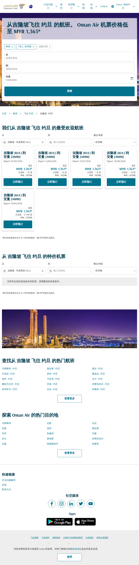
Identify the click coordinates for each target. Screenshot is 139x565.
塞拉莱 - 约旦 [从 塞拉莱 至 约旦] (53, 369)
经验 (94, 6)
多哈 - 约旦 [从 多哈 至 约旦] (52, 374)
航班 (15, 114)
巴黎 (94, 433)
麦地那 (50, 439)
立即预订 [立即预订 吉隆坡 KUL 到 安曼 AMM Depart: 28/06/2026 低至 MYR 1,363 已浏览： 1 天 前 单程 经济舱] (121, 182)
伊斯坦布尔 (97, 439)
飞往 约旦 (28, 114)
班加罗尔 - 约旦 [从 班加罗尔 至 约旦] (9, 389)
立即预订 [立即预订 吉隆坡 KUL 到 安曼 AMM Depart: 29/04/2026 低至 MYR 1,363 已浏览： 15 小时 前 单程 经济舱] (18, 224)
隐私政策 (74, 549)
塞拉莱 (95, 428)
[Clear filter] (42, 142)
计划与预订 (51, 6)
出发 (8, 77)
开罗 (4, 433)
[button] (26, 46)
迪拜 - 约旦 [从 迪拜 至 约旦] (7, 379)
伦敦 (49, 423)
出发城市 (90, 538)
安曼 (4, 428)
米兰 (4, 439)
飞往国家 (35, 538)
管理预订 (74, 6)
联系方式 (6, 489)
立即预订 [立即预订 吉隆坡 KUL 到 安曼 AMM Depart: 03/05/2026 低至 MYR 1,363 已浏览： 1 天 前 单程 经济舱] (18, 182)
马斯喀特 (6, 423)
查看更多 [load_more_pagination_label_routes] (69, 398)
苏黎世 (95, 444)
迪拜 (49, 428)
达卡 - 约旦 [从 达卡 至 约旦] (97, 379)
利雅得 (50, 433)
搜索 (69, 91)
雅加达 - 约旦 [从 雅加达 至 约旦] (98, 374)
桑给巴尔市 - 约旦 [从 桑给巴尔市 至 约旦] (10, 384)
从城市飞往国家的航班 (73, 538)
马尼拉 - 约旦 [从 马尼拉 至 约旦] (8, 374)
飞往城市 (45, 538)
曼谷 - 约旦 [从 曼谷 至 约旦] (97, 369)
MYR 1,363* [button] (27, 32)
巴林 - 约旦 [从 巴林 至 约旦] (52, 384)
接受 (69, 557)
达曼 (4, 444)
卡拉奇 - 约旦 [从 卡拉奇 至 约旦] (53, 379)
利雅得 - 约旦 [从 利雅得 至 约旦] (98, 389)
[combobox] (24, 142)
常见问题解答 (9, 480)
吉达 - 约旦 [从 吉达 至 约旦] (52, 389)
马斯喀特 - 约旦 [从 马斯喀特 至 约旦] (9, 369)
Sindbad (103, 6)
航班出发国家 (102, 538)
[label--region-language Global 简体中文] (123, 6)
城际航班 (56, 538)
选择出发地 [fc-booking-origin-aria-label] (11, 58)
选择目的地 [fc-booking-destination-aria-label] (11, 69)
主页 (4, 114)
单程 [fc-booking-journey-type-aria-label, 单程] (8, 47)
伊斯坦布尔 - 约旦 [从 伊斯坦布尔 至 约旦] (101, 384)
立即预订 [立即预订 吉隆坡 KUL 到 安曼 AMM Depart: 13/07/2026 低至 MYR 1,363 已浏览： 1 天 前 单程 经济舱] (87, 182)
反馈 (4, 485)
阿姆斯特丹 (52, 444)
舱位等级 (98, 135)
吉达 (94, 423)
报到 (61, 6)
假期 (83, 6)
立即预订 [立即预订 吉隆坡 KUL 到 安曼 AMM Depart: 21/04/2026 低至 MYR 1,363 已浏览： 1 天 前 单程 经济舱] (52, 182)
